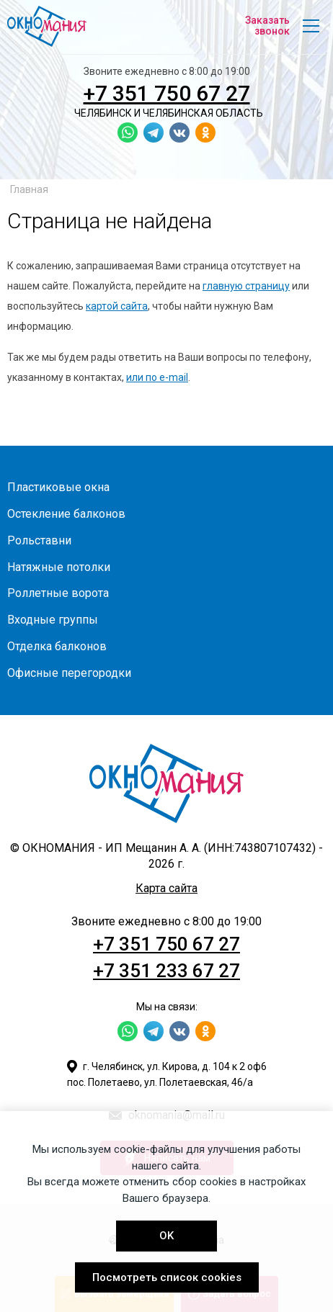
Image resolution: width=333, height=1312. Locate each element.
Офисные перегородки (69, 673)
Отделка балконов (57, 646)
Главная (29, 189)
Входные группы (52, 619)
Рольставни (39, 540)
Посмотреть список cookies (166, 1277)
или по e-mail (157, 377)
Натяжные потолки (58, 567)
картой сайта (117, 306)
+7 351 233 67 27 (166, 970)
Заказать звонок (267, 25)
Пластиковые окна (58, 487)
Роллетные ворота (58, 593)
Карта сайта (166, 888)
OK (166, 1235)
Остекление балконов (66, 514)
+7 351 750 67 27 (167, 93)
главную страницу (246, 286)
